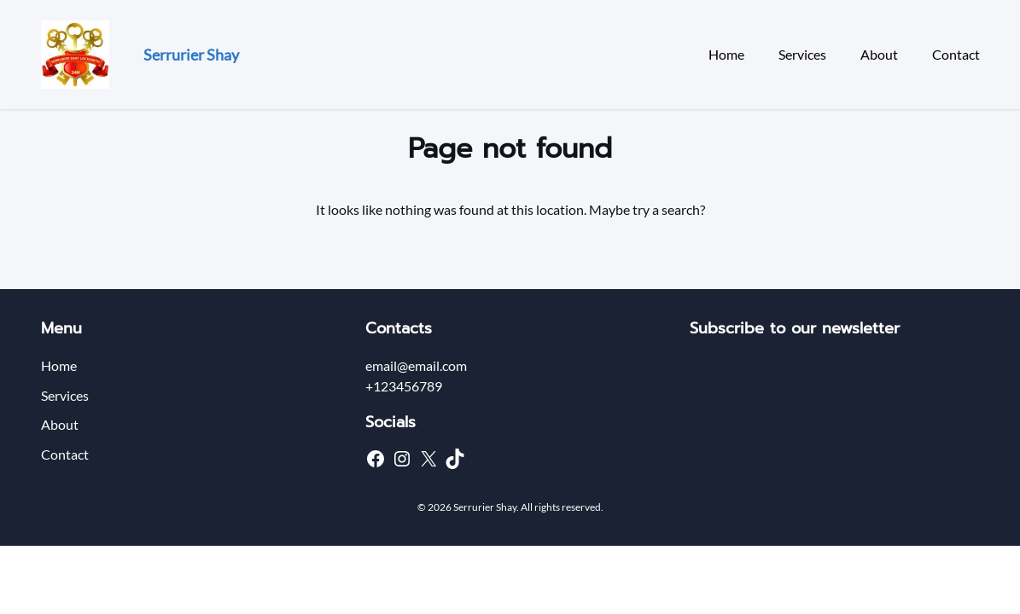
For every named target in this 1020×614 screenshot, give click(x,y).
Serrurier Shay (191, 54)
